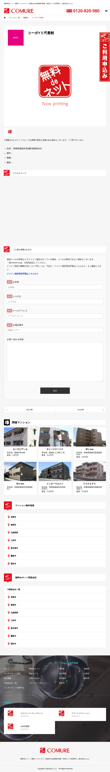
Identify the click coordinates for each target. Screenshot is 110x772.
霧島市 (13, 556)
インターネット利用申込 (14, 688)
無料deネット (34, 669)
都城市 (13, 525)
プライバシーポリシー (38, 683)
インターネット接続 (12, 673)
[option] (55, 88)
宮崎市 (13, 517)
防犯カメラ (33, 673)
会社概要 (7, 678)
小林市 (13, 540)
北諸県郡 (14, 532)
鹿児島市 (14, 548)
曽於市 (13, 564)
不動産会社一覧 (13, 589)
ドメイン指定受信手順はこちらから (22, 274)
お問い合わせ (34, 678)
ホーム (6, 669)
